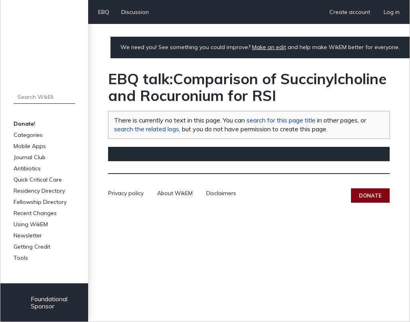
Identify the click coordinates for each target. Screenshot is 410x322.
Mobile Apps (30, 146)
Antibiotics (27, 168)
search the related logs (146, 129)
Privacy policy (126, 193)
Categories (28, 134)
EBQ (103, 12)
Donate (370, 195)
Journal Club (29, 157)
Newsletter (28, 235)
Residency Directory (39, 190)
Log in (392, 12)
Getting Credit (32, 246)
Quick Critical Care (38, 179)
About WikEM (175, 193)
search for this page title (280, 120)
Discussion (135, 12)
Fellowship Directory (40, 201)
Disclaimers (221, 193)
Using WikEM (31, 224)
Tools (21, 257)
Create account (349, 12)
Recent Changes (35, 213)
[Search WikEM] (44, 97)
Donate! (24, 123)
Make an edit (269, 47)
